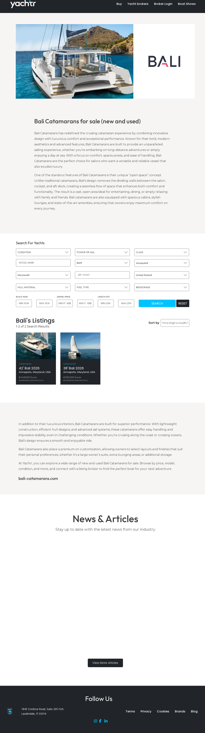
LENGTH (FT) (104, 297)
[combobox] (43, 252)
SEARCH (157, 303)
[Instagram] (96, 721)
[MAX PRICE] (85, 303)
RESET (182, 303)
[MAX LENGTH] (126, 303)
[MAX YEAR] (44, 303)
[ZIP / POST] (102, 275)
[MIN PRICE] (65, 303)
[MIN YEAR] (24, 303)
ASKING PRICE (63, 297)
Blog (194, 711)
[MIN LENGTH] (106, 303)
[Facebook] (101, 721)
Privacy (146, 711)
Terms (130, 711)
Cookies (163, 711)
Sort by (154, 323)
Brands (180, 711)
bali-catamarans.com (38, 478)
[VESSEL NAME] (43, 262)
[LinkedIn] (106, 721)
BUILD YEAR (22, 297)
